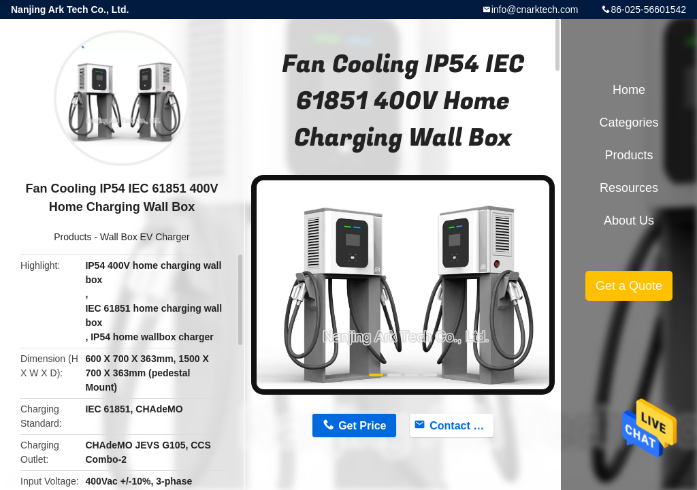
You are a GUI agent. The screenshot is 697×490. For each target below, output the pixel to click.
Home (629, 90)
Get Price (362, 425)
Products (72, 236)
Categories (628, 122)
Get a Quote (629, 286)
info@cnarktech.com (535, 9)
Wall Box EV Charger (145, 236)
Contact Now (461, 425)
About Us (629, 220)
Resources (629, 188)
